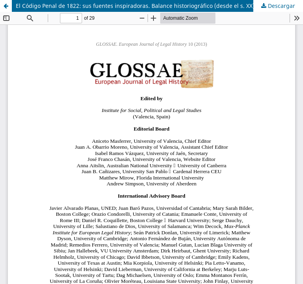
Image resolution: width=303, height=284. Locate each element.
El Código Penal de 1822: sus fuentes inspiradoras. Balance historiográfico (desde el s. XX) (135, 5)
